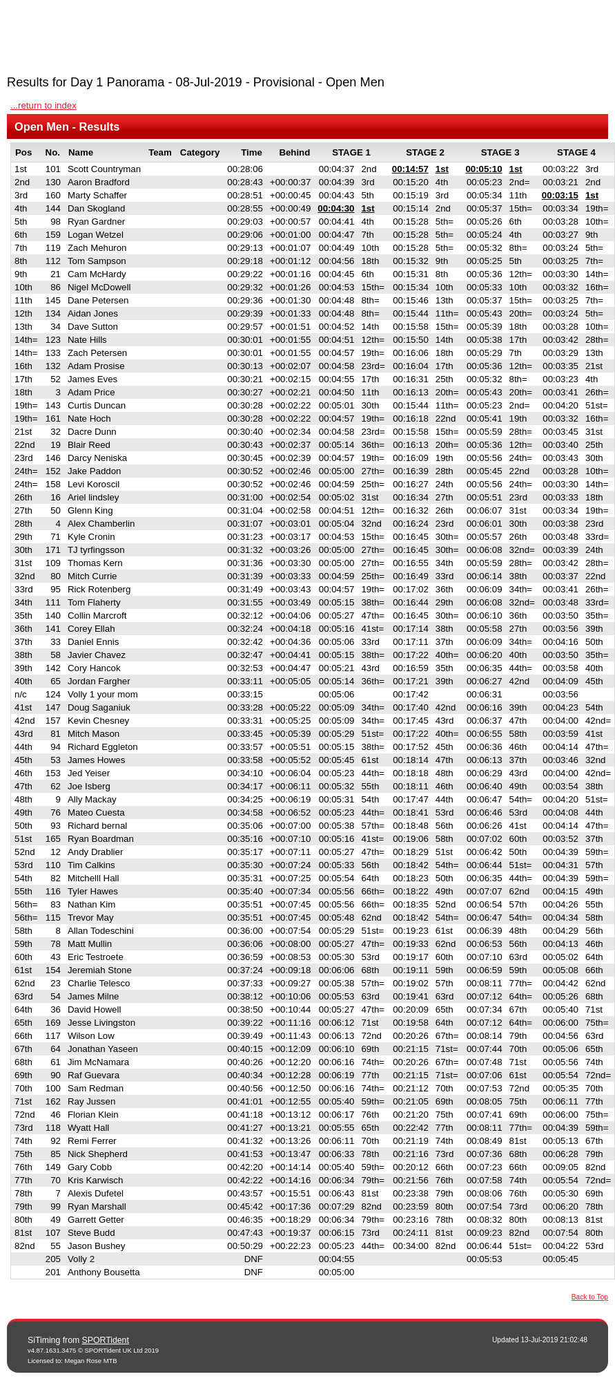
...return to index (43, 105)
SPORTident (105, 1340)
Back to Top (590, 1297)
